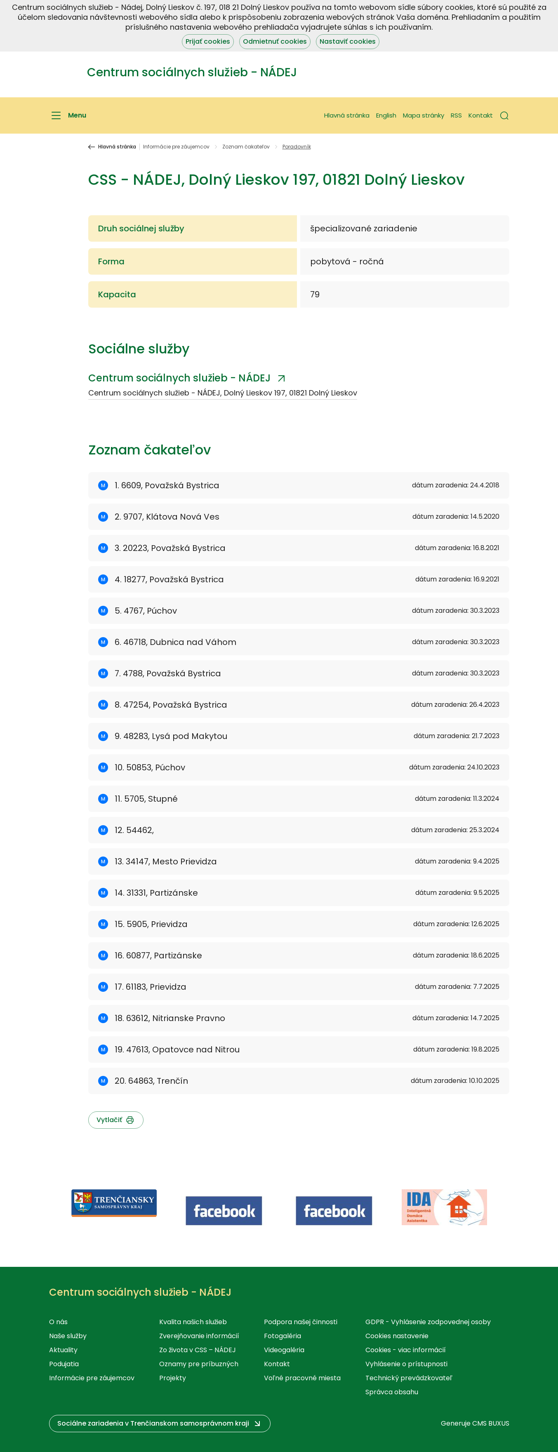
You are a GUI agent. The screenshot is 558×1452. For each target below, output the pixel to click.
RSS (456, 115)
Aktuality (63, 1350)
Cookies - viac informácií (405, 1350)
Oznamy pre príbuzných (198, 1364)
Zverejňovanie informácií (199, 1336)
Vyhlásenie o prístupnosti (406, 1364)
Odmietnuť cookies (275, 41)
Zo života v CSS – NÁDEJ (197, 1350)
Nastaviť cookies (348, 41)
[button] (504, 115)
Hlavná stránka (347, 115)
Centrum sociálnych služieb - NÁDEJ (179, 378)
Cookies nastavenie (397, 1336)
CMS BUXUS (490, 1423)
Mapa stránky (423, 115)
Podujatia (64, 1364)
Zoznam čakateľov (246, 147)
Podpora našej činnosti (300, 1322)
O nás (58, 1322)
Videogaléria (284, 1350)
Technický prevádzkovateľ (408, 1378)
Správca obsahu (391, 1392)
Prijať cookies (208, 41)
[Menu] (67, 115)
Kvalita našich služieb (193, 1322)
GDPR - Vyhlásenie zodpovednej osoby (428, 1322)
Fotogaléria (282, 1336)
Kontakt (481, 115)
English (386, 115)
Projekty (172, 1378)
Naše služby (68, 1336)
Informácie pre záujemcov (176, 147)
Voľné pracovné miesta (302, 1378)
